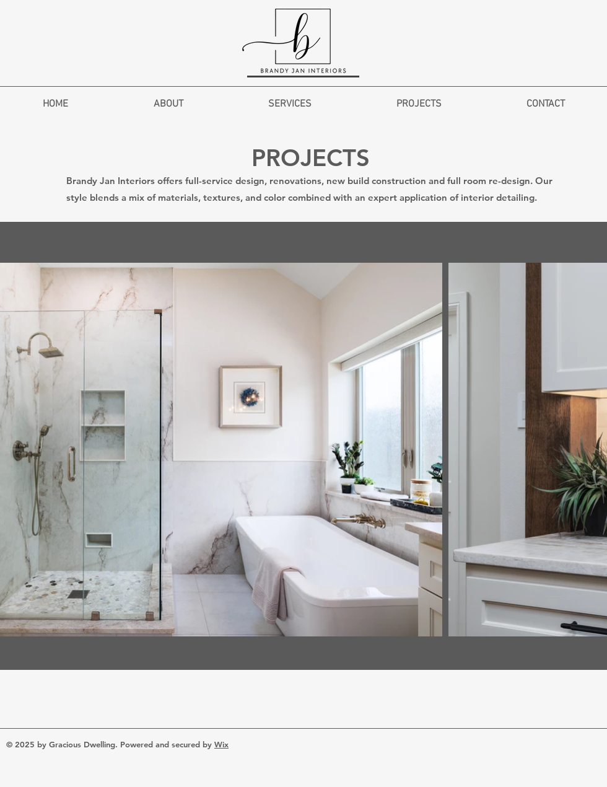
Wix (221, 744)
